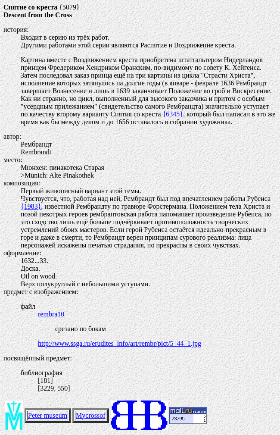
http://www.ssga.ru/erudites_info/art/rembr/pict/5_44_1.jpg (119, 343)
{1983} (31, 206)
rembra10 (51, 314)
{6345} (173, 114)
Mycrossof (90, 415)
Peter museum (47, 415)
